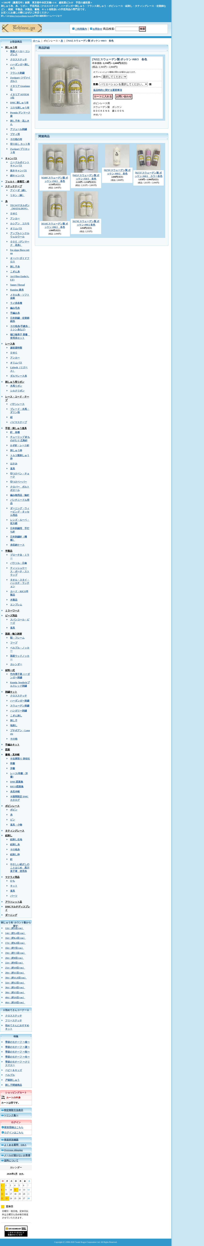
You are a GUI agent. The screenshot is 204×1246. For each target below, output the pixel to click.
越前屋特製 (16, 347)
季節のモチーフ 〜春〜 (17, 1042)
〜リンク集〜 (11, 1115)
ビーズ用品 (11, 615)
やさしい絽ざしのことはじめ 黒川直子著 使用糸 (19, 867)
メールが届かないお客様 (17, 1155)
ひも (12, 880)
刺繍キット (11, 692)
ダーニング (11, 915)
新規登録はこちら (13, 1127)
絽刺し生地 (16, 839)
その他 (13, 738)
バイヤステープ (18, 422)
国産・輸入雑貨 (13, 633)
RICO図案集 (17, 786)
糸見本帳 (15, 791)
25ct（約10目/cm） (15, 967)
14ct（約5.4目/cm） (15, 933)
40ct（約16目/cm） (15, 997)
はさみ (13, 463)
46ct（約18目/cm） (15, 1002)
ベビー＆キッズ (13, 1070)
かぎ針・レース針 (19, 445)
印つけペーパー (18, 481)
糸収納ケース (17, 545)
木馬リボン (16, 386)
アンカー (15, 218)
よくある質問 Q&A (15, 1145)
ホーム (36, 40)
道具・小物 (16, 824)
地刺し (13, 725)
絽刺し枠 (15, 854)
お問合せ (97, 29)
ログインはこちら (13, 1132)
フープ (13, 642)
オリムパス (16, 228)
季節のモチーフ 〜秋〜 (17, 1051)
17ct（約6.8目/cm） (15, 943)
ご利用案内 (81, 29)
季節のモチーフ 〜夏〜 (17, 1047)
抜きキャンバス (18, 170)
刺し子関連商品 (13, 1085)
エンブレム (16, 604)
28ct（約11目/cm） (15, 972)
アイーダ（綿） (18, 190)
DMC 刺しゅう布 (19, 102)
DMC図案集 (16, 781)
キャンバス (11, 158)
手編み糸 (15, 313)
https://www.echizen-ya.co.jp (22, 16)
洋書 (12, 768)
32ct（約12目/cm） (15, 982)
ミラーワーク (12, 610)
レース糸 (10, 343)
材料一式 (10, 670)
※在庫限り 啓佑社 (20, 758)
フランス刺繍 (17, 73)
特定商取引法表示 (13, 1110)
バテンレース (17, 404)
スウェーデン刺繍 (19, 705)
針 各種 (15, 432)
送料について (11, 1160)
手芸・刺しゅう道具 (16, 428)
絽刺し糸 (15, 844)
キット (13, 885)
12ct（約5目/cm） (14, 928)
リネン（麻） (17, 195)
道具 (12, 468)
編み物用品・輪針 (19, 495)
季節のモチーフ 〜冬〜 (17, 1056)
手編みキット (12, 744)
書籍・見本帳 (12, 754)
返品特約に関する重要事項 (107, 90)
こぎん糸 (15, 271)
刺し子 (13, 720)
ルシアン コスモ (19, 223)
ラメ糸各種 (16, 303)
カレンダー (16, 664)
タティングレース (14, 830)
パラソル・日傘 (18, 563)
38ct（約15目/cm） (15, 992)
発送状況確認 (11, 1139)
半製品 (8, 550)
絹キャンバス (17, 175)
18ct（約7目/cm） (14, 948)
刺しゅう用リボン (14, 382)
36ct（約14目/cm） (15, 987)
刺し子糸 (15, 266)
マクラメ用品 (12, 877)
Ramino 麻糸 (17, 289)
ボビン (13, 809)
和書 (12, 763)
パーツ (13, 895)
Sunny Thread (17, 284)
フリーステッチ (13, 1020)
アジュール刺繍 (18, 129)
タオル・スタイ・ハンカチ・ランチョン (19, 583)
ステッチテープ (13, 186)
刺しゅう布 (11, 47)
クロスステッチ (18, 59)
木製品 (13, 599)
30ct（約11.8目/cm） (16, 977)
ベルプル (10, 1075)
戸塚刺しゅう (12, 1080)
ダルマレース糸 (18, 376)
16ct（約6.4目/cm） (15, 938)
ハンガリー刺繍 (18, 710)
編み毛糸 (15, 308)
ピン (12, 819)
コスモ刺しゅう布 (19, 107)
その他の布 (16, 139)
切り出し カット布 (20, 144)
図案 (7, 749)
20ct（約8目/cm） (14, 958)
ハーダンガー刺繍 (19, 700)
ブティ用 (15, 134)
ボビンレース (12, 806)
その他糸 (15, 849)
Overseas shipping (13, 1150)
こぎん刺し (16, 715)
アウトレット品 (13, 901)
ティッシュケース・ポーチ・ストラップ (19, 571)
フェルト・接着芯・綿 (17, 181)
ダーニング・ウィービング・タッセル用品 (19, 512)
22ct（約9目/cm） (14, 962)
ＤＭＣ (13, 213)
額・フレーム (17, 637)
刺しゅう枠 (16, 450)
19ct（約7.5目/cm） (15, 953)
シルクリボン (17, 390)
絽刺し (8, 835)
